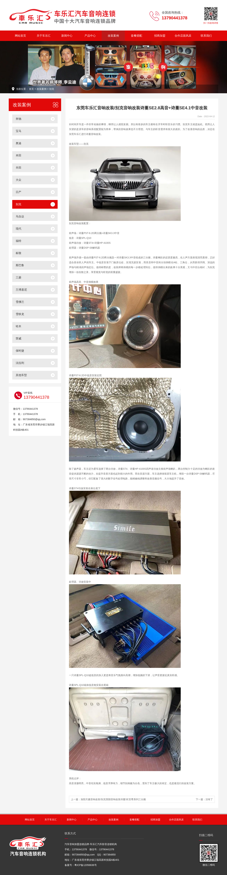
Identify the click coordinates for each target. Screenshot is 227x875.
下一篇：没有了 (204, 799)
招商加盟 (159, 35)
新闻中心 (66, 35)
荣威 (18, 338)
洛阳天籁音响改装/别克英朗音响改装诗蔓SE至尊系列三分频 (113, 799)
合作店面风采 (183, 35)
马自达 (20, 216)
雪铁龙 (20, 314)
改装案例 (113, 35)
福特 (18, 240)
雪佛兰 (20, 301)
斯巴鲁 (20, 265)
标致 (18, 253)
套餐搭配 (136, 35)
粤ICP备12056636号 (85, 865)
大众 (18, 179)
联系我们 (206, 35)
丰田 (18, 167)
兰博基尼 (21, 289)
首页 (31, 89)
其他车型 (21, 375)
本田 (18, 155)
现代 (18, 228)
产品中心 (90, 35)
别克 (51, 89)
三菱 (18, 277)
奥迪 (18, 143)
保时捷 (20, 350)
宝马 (18, 131)
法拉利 (20, 362)
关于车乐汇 (44, 35)
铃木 (18, 326)
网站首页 (20, 35)
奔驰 (18, 118)
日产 (18, 192)
